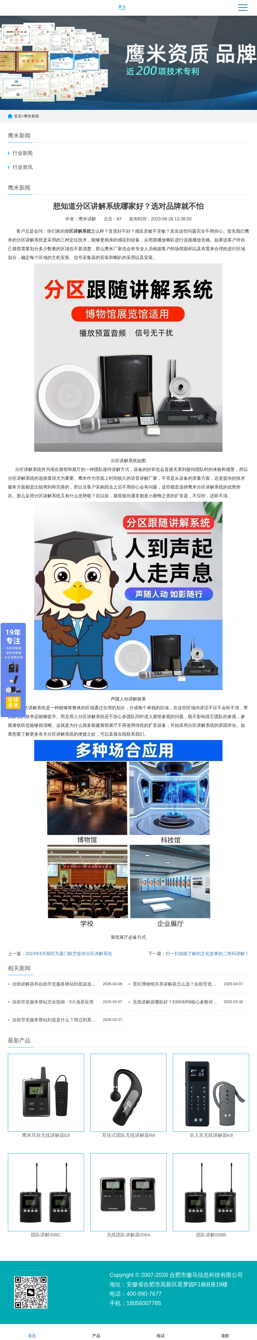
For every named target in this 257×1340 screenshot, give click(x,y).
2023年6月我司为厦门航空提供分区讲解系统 (68, 953)
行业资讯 (23, 167)
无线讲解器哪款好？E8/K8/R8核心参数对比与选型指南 (177, 1001)
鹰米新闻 (31, 116)
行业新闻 (23, 153)
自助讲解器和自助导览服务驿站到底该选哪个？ (56, 983)
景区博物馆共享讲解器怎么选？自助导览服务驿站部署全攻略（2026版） (177, 983)
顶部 (225, 1331)
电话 (161, 1331)
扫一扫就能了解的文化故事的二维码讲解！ (207, 953)
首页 (18, 116)
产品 (96, 1331)
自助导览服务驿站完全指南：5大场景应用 (53, 1001)
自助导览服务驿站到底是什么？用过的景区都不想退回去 (56, 1019)
